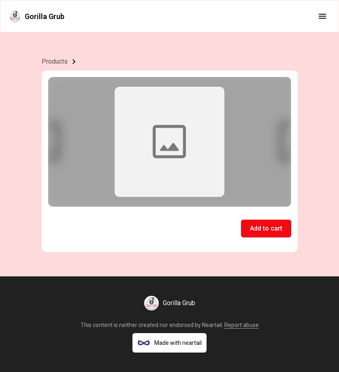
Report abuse (241, 325)
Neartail (212, 325)
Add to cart (266, 228)
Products (55, 61)
